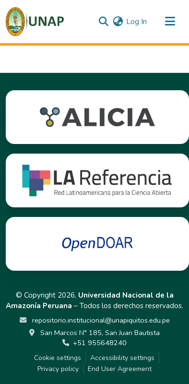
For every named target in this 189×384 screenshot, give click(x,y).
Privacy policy (58, 368)
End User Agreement (120, 368)
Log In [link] (136, 21)
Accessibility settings (122, 357)
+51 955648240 (100, 343)
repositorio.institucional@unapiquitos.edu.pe (100, 320)
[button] (35, 21)
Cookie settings (57, 357)
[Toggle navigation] (169, 21)
